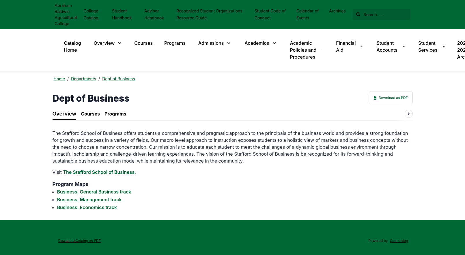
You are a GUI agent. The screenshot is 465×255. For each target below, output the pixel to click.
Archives (337, 10)
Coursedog (399, 241)
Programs (175, 43)
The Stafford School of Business (99, 172)
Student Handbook (122, 14)
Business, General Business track (94, 192)
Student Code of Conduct (270, 14)
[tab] (64, 114)
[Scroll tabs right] (409, 114)
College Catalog (91, 14)
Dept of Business (118, 78)
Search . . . (370, 14)
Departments (83, 78)
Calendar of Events (307, 14)
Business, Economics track (87, 207)
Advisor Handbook (154, 14)
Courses (143, 43)
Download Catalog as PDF (79, 241)
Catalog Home (72, 46)
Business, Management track (89, 199)
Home (59, 78)
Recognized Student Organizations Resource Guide (209, 14)
